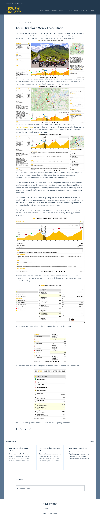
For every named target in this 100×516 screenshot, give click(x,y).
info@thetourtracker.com (14, 4)
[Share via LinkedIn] (25, 429)
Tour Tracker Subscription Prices (18, 449)
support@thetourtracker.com (49, 509)
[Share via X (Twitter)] (21, 429)
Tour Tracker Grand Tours (78, 448)
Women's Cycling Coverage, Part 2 (50, 449)
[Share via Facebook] (16, 429)
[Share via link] (30, 429)
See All (92, 441)
